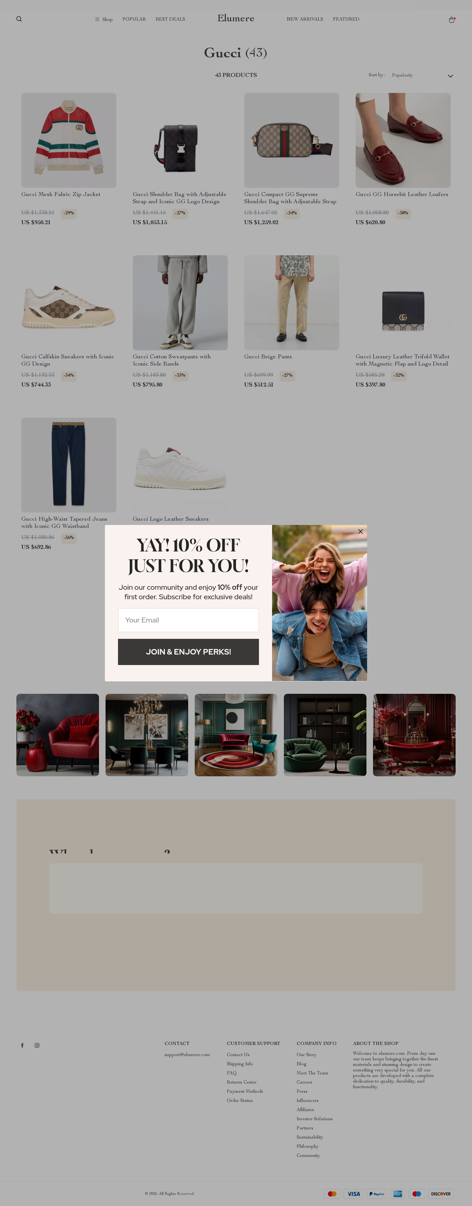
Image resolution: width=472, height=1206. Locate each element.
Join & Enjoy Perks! (188, 652)
